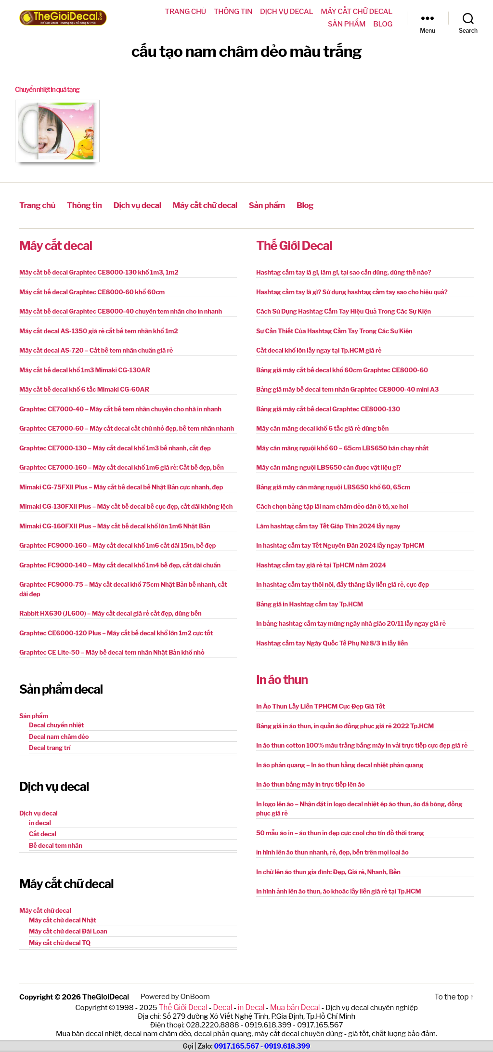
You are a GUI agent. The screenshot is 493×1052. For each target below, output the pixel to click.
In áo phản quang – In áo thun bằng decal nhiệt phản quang (339, 764)
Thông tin (233, 11)
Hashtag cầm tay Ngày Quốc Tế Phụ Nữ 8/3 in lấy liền (332, 642)
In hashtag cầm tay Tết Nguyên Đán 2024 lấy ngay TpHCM (340, 544)
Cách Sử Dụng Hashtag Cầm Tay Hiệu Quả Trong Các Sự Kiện (343, 310)
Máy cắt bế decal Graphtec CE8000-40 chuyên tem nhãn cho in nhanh (120, 310)
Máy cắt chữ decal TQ (60, 942)
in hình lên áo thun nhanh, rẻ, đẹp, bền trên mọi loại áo (332, 851)
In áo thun (282, 678)
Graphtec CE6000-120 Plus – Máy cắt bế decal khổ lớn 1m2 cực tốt (116, 632)
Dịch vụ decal (286, 11)
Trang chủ (185, 11)
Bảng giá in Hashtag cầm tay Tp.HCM (309, 603)
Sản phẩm (346, 24)
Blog (382, 24)
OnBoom (193, 995)
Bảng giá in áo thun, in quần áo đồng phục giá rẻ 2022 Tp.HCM (345, 725)
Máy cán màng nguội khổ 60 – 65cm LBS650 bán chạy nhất (342, 447)
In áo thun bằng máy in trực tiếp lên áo (310, 783)
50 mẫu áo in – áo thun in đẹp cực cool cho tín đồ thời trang (340, 832)
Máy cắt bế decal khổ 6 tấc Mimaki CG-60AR (84, 388)
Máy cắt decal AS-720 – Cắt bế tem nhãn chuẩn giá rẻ (96, 349)
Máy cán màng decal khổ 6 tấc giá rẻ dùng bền (322, 427)
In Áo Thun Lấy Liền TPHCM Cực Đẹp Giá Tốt (320, 705)
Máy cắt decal (55, 244)
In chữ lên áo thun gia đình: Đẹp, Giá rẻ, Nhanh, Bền (328, 871)
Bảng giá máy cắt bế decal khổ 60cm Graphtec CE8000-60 (342, 369)
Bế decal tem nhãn (55, 844)
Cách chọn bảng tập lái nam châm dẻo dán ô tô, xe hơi (332, 505)
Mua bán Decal (293, 1005)
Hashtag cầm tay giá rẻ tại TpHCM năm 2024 (321, 564)
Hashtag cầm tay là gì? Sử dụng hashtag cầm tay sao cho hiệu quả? (352, 291)
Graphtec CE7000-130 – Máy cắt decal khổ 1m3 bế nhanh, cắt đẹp (115, 447)
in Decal (250, 1005)
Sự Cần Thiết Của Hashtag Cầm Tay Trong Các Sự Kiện (334, 330)
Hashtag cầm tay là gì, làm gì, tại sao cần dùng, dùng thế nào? (343, 271)
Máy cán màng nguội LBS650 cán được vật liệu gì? (328, 466)
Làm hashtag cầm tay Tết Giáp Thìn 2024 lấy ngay (328, 525)
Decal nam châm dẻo (59, 735)
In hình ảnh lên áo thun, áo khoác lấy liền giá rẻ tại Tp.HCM (338, 890)
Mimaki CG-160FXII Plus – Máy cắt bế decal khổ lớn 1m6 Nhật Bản (114, 525)
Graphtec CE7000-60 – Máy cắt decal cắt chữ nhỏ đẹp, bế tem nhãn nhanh (126, 427)
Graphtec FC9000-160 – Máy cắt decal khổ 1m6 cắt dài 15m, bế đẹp (117, 544)
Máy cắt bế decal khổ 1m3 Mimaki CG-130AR (84, 369)
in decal (40, 822)
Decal (223, 1005)
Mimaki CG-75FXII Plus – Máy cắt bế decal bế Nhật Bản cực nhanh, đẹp (121, 486)
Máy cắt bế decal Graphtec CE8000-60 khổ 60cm (92, 291)
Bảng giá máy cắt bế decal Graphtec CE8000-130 (328, 408)
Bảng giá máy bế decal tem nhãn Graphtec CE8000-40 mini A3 (347, 388)
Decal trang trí (50, 746)
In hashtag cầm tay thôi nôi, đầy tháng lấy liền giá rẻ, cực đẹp (342, 583)
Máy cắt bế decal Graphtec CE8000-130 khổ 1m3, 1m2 (98, 271)
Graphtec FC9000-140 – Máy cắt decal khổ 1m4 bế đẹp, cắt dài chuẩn (120, 564)
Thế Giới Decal (294, 244)
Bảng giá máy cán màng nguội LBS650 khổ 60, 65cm (333, 486)
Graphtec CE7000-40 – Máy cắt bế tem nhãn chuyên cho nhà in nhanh (120, 408)
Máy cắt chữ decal (356, 11)
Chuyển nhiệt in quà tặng (50, 89)
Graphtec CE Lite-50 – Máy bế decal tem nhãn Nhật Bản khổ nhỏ (112, 651)
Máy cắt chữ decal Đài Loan (68, 930)
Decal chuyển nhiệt (56, 724)
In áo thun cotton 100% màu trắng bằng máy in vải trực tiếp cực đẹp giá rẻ (361, 744)
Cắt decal (42, 833)
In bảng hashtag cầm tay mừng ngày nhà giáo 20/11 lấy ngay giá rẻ (351, 622)
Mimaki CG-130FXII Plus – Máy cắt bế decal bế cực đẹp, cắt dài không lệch (126, 505)
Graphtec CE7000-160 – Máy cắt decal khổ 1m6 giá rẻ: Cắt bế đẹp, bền (121, 466)
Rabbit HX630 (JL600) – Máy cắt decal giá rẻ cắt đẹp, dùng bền (110, 612)
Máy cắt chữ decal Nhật (62, 919)
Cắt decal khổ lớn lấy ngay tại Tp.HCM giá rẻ (319, 349)
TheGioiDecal (105, 995)
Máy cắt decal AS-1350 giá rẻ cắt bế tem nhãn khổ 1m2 (98, 330)
